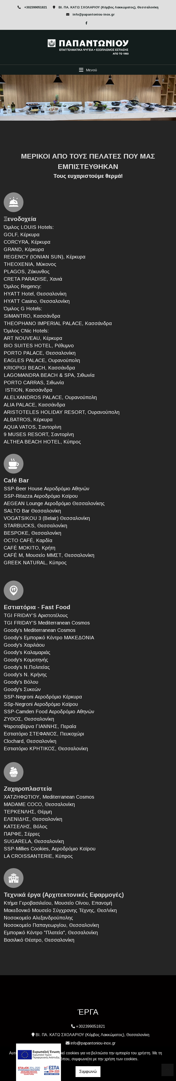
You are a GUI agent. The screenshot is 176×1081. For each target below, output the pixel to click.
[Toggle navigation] (88, 70)
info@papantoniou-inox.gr (94, 14)
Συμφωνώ (88, 1071)
